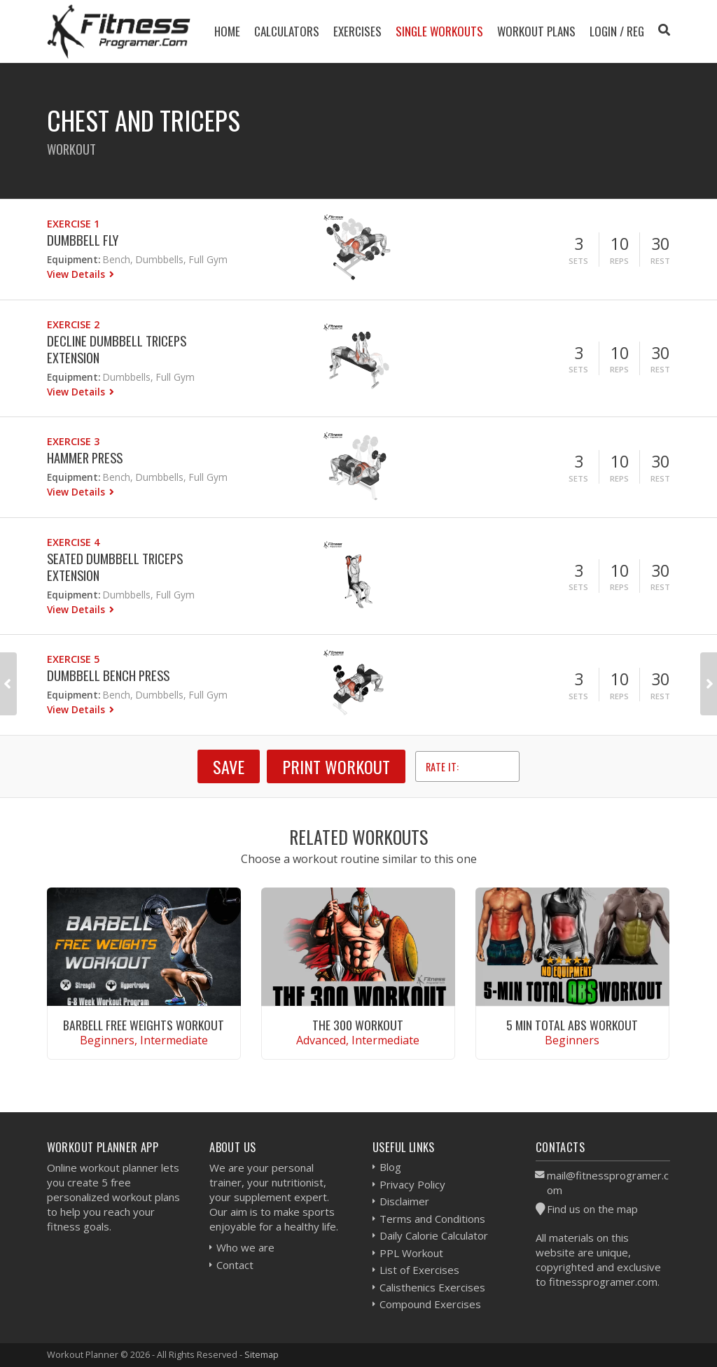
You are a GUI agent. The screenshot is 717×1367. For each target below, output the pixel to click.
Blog (390, 1167)
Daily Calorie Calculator (434, 1235)
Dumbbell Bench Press (108, 675)
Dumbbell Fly (82, 239)
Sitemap (261, 1354)
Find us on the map (592, 1209)
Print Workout (336, 766)
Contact (234, 1265)
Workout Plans (536, 31)
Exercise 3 (73, 441)
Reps (619, 260)
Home (227, 31)
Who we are (245, 1247)
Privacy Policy (412, 1184)
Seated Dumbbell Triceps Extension (115, 566)
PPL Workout (411, 1253)
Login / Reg (617, 31)
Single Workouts (439, 31)
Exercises (357, 31)
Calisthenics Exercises (432, 1287)
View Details (77, 274)
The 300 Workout (357, 1025)
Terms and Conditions (432, 1219)
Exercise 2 (73, 324)
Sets (578, 260)
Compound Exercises (430, 1304)
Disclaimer (404, 1201)
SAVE (228, 766)
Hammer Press (85, 457)
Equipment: (73, 259)
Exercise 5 (73, 659)
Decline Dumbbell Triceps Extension (116, 349)
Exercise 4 (73, 542)
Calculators (286, 31)
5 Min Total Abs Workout (572, 1025)
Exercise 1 (73, 223)
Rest (660, 260)
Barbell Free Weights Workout (143, 1025)
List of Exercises (419, 1270)
